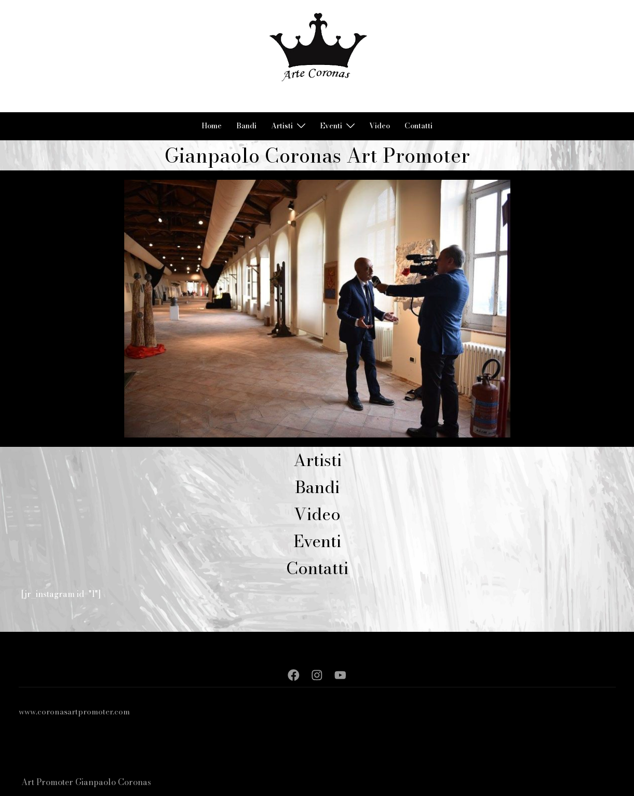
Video (379, 125)
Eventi (331, 125)
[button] (25, 55)
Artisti (282, 125)
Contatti (418, 125)
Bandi (246, 125)
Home (211, 125)
